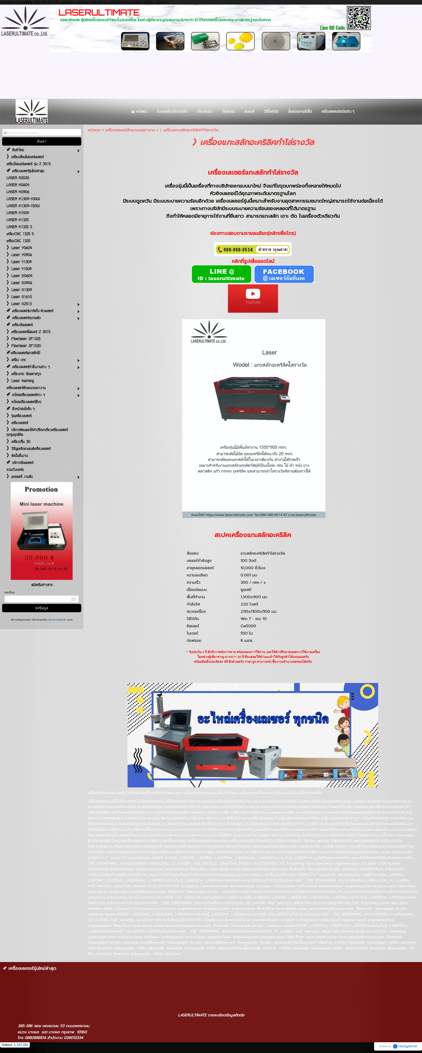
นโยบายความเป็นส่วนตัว (57, 620)
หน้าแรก (94, 130)
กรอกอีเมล (9, 593)
